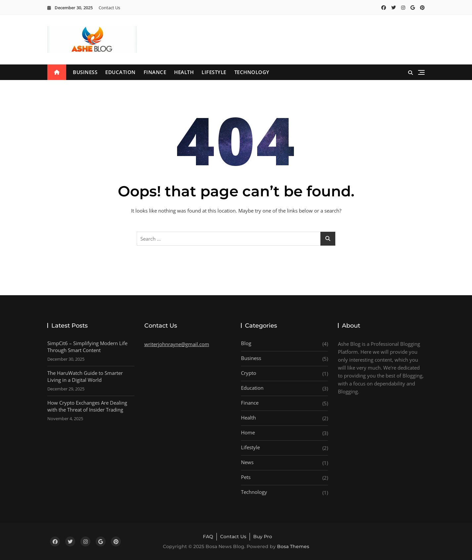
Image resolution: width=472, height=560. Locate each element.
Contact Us (109, 8)
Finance (155, 72)
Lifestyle (214, 72)
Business (85, 72)
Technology (251, 72)
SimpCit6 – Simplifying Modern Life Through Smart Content (87, 346)
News (247, 462)
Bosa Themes (293, 546)
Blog (246, 343)
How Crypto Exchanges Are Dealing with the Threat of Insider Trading (87, 406)
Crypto (248, 373)
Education (120, 72)
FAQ (208, 537)
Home (248, 432)
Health (184, 72)
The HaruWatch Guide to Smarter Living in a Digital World (85, 376)
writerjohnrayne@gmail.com (176, 344)
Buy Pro (262, 537)
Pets (246, 477)
